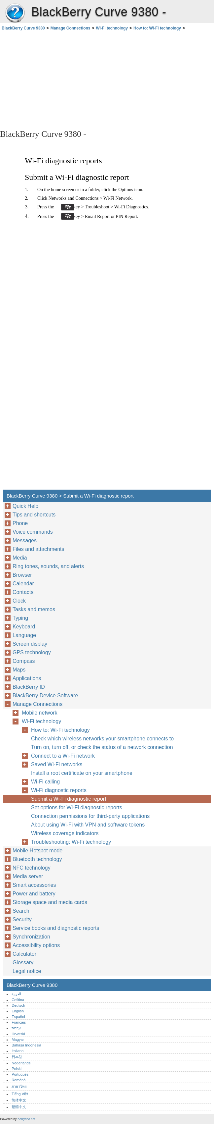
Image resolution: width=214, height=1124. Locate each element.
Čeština (18, 1000)
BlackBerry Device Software (45, 695)
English (18, 1011)
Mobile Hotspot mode (37, 850)
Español (18, 1017)
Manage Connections (70, 28)
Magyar (18, 1040)
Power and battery (34, 893)
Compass (24, 661)
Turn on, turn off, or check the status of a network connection (102, 747)
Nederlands (21, 1063)
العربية (16, 994)
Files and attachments (38, 549)
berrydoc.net (26, 1119)
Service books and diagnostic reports (56, 928)
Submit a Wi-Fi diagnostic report (68, 799)
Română (18, 1080)
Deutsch (18, 1005)
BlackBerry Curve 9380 (15, 13)
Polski (16, 1069)
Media (20, 558)
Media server (28, 876)
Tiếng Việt (20, 1094)
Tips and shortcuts (34, 514)
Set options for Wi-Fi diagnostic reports (76, 807)
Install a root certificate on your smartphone (81, 773)
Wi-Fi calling (45, 781)
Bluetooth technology (37, 859)
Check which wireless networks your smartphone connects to (102, 738)
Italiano (17, 1051)
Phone (20, 523)
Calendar (23, 583)
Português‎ (20, 1074)
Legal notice (27, 971)
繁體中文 (19, 1107)
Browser (22, 575)
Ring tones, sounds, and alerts (48, 566)
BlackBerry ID (29, 687)
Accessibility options (36, 945)
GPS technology (32, 652)
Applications (27, 678)
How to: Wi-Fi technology (157, 28)
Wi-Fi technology (112, 28)
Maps (19, 669)
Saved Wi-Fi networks (57, 764)
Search (21, 911)
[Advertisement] (58, 79)
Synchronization (31, 936)
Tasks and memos (34, 609)
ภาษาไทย (19, 1087)
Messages (25, 540)
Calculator (24, 954)
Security (22, 919)
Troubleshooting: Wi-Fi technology (71, 842)
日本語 (17, 1057)
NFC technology (32, 868)
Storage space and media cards (50, 902)
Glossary (23, 962)
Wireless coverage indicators (65, 833)
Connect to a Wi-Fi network (63, 756)
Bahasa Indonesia (26, 1045)
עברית (16, 1028)
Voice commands (33, 532)
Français (19, 1022)
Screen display (30, 644)
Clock (19, 601)
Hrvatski (18, 1034)
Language (24, 635)
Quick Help (25, 506)
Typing (20, 618)
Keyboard (24, 626)
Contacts (23, 592)
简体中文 (19, 1100)
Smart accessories (34, 885)
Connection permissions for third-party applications (90, 816)
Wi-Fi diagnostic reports (59, 790)
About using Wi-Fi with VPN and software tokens (88, 825)
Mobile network (39, 713)
